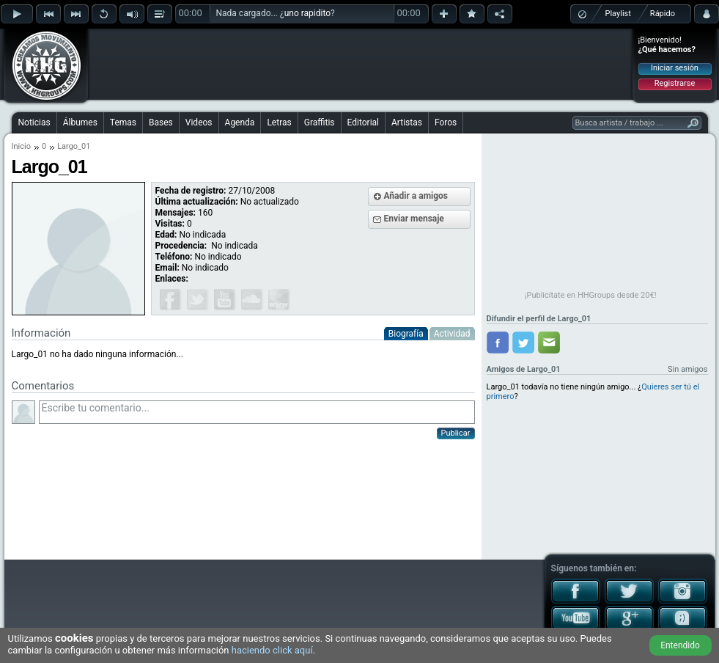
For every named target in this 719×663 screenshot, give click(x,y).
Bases (161, 122)
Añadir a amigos (416, 196)
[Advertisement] (360, 64)
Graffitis (319, 122)
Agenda (240, 122)
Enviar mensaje (414, 218)
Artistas (406, 122)
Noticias (34, 122)
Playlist (618, 13)
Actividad (452, 334)
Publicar (456, 433)
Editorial (363, 122)
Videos (199, 122)
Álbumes (80, 122)
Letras (279, 122)
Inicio (21, 146)
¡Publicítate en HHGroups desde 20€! (591, 295)
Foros (446, 122)
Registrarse (675, 83)
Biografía (406, 334)
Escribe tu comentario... (257, 412)
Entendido (680, 645)
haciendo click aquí (272, 650)
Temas (123, 122)
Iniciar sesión (674, 68)
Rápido (662, 13)
